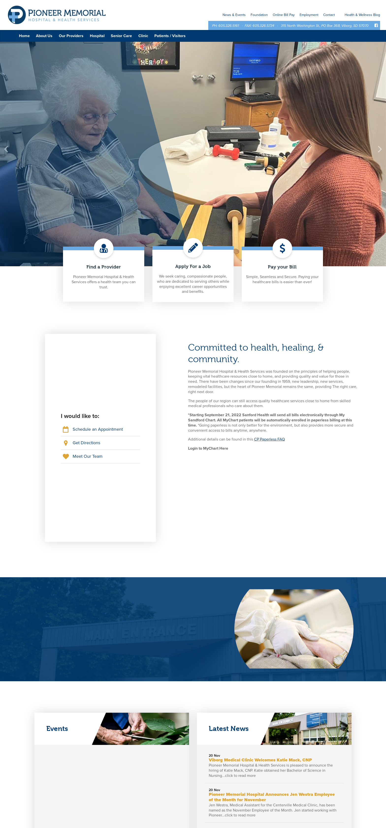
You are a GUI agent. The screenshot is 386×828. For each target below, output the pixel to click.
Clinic (143, 35)
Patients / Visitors (170, 35)
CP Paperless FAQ (269, 439)
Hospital (97, 35)
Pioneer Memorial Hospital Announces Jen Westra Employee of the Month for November (272, 797)
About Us (44, 35)
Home (24, 35)
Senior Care (121, 35)
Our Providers (71, 35)
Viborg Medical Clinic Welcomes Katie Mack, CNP (260, 760)
